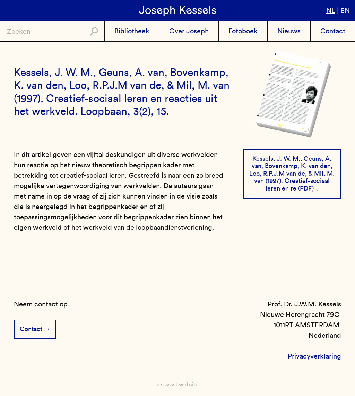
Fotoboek (243, 31)
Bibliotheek (131, 31)
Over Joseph (189, 31)
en (345, 10)
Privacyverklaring (314, 356)
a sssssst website (178, 384)
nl (330, 10)
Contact (332, 31)
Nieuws (289, 31)
